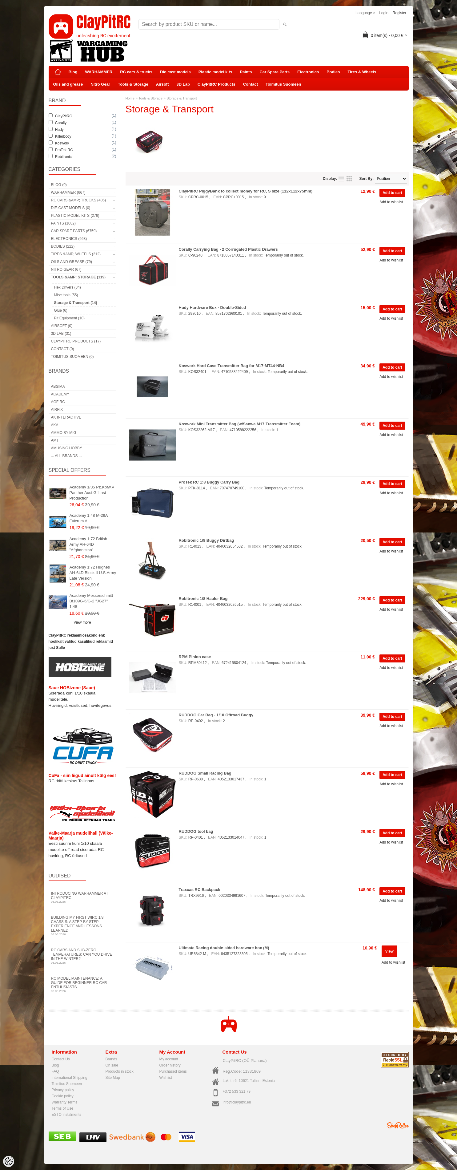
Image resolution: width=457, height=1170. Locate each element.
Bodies (333, 72)
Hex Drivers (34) (67, 287)
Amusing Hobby (66, 448)
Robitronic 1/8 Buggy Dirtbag (206, 540)
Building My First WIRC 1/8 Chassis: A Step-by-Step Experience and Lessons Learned (82, 925)
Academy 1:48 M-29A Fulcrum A (89, 518)
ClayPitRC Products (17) (76, 341)
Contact (250, 84)
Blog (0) (59, 185)
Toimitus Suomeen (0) (72, 356)
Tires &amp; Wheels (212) (76, 254)
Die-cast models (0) (70, 208)
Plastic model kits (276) (75, 215)
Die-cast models (175, 72)
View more (82, 622)
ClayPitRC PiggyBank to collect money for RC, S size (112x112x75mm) (246, 191)
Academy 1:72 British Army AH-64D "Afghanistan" (88, 544)
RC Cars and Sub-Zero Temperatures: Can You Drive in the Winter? (82, 956)
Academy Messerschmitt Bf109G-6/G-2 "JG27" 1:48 (91, 601)
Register (400, 13)
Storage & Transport (181, 98)
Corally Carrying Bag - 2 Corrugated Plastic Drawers (228, 249)
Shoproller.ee (398, 1125)
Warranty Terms (65, 1102)
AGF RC (58, 402)
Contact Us (61, 1059)
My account (168, 1059)
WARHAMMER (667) (68, 192)
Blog (73, 72)
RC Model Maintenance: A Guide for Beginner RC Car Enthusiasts (82, 984)
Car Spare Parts (275, 72)
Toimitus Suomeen (283, 84)
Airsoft (162, 84)
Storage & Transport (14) (75, 303)
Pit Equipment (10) (69, 318)
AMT (55, 440)
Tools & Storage (133, 84)
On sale (112, 1065)
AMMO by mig (63, 433)
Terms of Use (63, 1108)
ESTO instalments (66, 1114)
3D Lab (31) (61, 333)
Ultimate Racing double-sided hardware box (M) (224, 947)
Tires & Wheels (362, 72)
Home (130, 98)
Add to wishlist (391, 202)
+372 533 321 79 (237, 1091)
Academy (60, 394)
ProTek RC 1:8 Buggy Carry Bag (209, 482)
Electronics (308, 72)
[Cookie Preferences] (8, 1161)
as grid (349, 178)
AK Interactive (66, 417)
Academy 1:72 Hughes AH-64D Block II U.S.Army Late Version (93, 573)
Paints (246, 72)
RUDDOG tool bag (196, 831)
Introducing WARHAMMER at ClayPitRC (82, 897)
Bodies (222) (63, 246)
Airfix (57, 409)
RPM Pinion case (195, 656)
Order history (170, 1065)
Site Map (113, 1077)
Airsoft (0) (62, 326)
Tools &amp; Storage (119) (78, 277)
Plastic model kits (215, 72)
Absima (58, 386)
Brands (111, 1059)
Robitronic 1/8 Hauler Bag (203, 598)
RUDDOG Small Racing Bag (205, 773)
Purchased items (173, 1071)
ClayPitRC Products (216, 84)
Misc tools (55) (66, 295)
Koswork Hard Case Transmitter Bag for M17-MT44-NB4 (231, 365)
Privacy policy (63, 1090)
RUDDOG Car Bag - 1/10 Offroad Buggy (216, 715)
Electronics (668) (69, 239)
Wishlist (165, 1077)
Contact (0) (62, 349)
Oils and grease (68, 84)
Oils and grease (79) (71, 262)
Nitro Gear (100, 84)
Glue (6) (60, 310)
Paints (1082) (63, 223)
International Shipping (69, 1077)
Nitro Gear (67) (66, 269)
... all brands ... (66, 456)
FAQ (55, 1071)
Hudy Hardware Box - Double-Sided (212, 307)
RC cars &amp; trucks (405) (78, 200)
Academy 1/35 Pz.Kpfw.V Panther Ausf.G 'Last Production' (92, 492)
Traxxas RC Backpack (199, 889)
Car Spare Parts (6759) (74, 231)
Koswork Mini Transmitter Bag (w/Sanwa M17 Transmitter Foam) (240, 424)
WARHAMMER (98, 72)
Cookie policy (63, 1096)
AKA (54, 425)
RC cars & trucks (136, 72)
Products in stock (120, 1071)
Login (383, 13)
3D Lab (183, 84)
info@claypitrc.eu (237, 1102)
